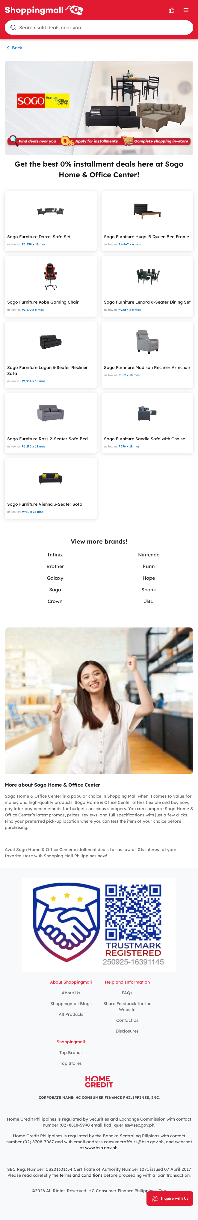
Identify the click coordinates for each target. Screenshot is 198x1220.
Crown (55, 601)
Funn (149, 566)
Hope (149, 578)
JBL (148, 601)
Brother (55, 566)
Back (13, 47)
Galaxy (55, 578)
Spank (148, 590)
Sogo (55, 590)
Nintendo (149, 555)
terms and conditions (80, 1175)
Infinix (55, 555)
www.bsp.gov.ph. (101, 1147)
